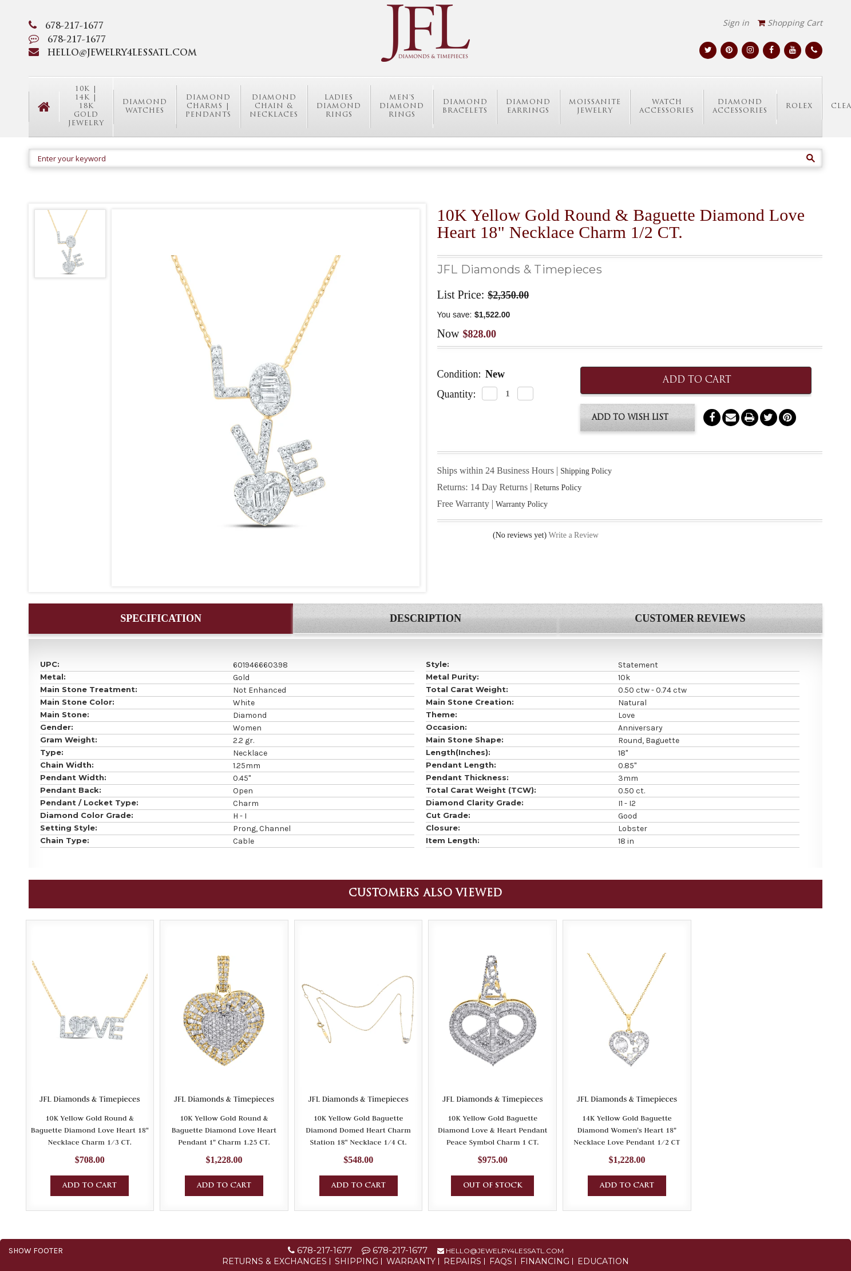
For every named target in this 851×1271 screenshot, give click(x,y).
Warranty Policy (522, 504)
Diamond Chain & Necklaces (274, 106)
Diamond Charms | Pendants (208, 106)
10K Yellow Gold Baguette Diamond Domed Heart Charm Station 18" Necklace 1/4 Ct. (358, 1129)
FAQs (500, 1261)
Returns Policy (557, 487)
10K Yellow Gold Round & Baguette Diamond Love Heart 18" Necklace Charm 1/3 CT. (90, 1129)
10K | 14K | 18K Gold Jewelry (86, 106)
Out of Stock (492, 1185)
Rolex (799, 106)
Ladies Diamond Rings (338, 106)
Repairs (462, 1261)
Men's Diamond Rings (401, 106)
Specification (160, 618)
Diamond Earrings (528, 106)
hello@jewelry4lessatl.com (500, 1250)
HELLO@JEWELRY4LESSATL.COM (113, 53)
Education (603, 1261)
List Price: (461, 294)
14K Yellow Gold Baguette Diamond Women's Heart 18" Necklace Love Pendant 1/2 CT (626, 1129)
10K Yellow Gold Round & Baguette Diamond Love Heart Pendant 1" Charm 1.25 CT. (224, 1129)
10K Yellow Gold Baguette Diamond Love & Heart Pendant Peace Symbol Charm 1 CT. (493, 1129)
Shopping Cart (790, 22)
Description (425, 618)
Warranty (411, 1261)
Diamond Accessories (740, 106)
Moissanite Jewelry (595, 106)
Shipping (356, 1261)
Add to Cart (89, 1185)
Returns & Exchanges (274, 1261)
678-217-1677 (66, 26)
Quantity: (456, 394)
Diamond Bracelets (465, 106)
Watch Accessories (666, 106)
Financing (544, 1261)
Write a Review (574, 535)
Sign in (736, 22)
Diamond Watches (144, 106)
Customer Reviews (690, 618)
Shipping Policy (586, 471)
